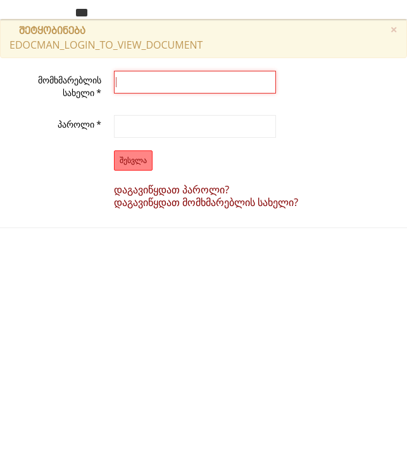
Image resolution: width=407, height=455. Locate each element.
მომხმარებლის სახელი (69, 86)
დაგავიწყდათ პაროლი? (171, 190)
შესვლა (133, 160)
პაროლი (79, 124)
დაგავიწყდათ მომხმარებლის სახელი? (206, 202)
